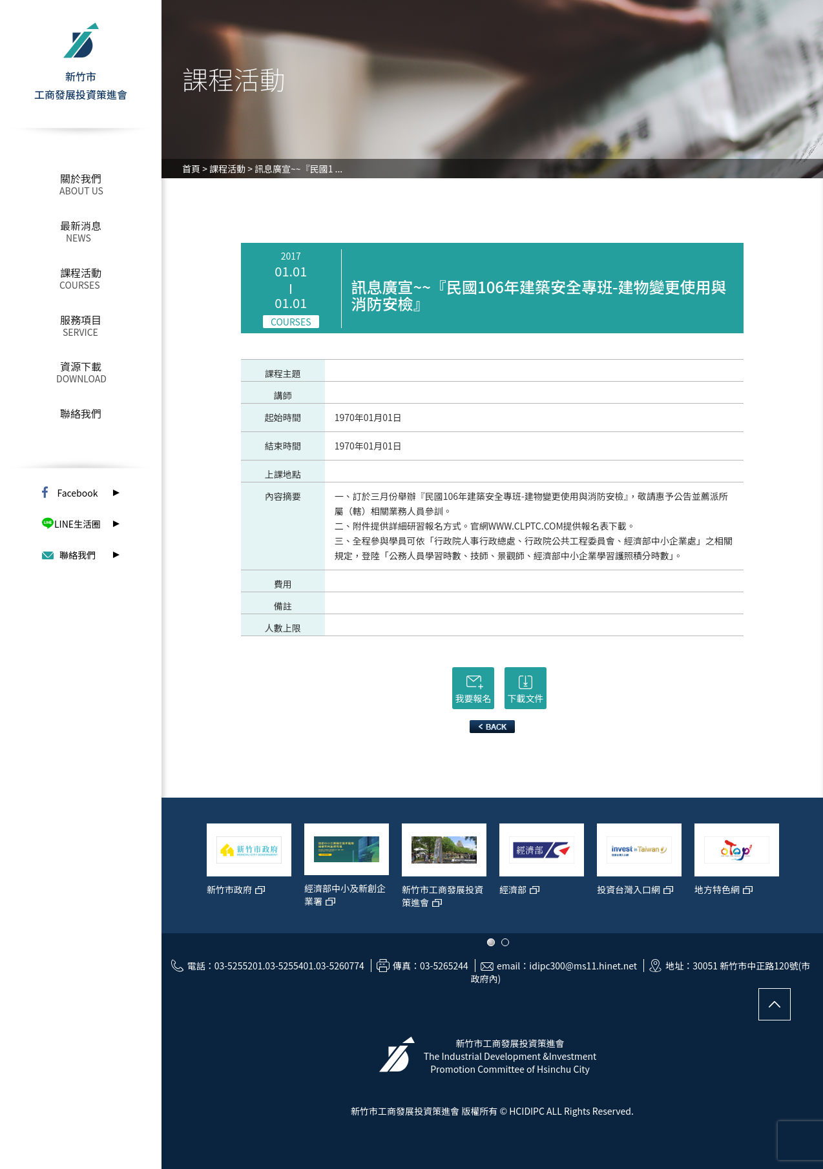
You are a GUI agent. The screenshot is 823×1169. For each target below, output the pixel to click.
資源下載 (80, 366)
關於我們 (80, 178)
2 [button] (505, 942)
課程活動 (80, 272)
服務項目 (80, 319)
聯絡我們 (80, 413)
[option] (249, 871)
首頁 (191, 168)
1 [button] (491, 942)
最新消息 (80, 225)
